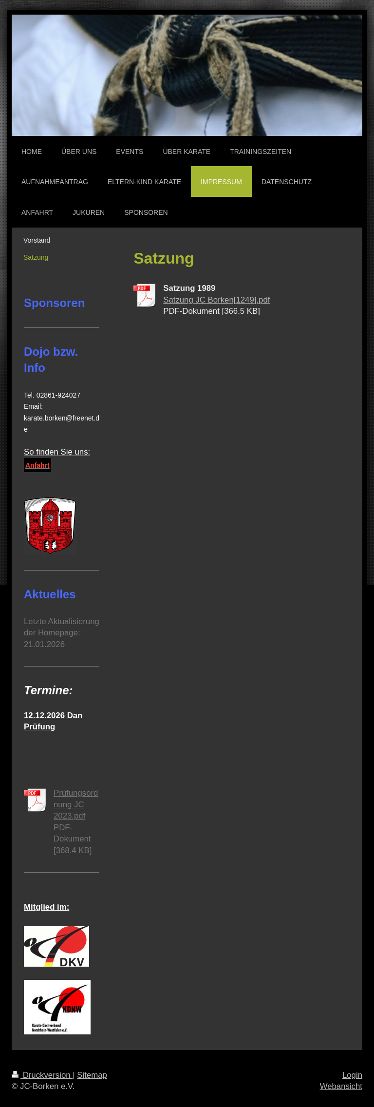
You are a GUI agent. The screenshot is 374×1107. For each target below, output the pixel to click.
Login (352, 1075)
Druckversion (42, 1075)
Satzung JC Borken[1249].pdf (216, 300)
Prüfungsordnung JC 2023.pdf (76, 804)
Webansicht (341, 1086)
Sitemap (92, 1075)
